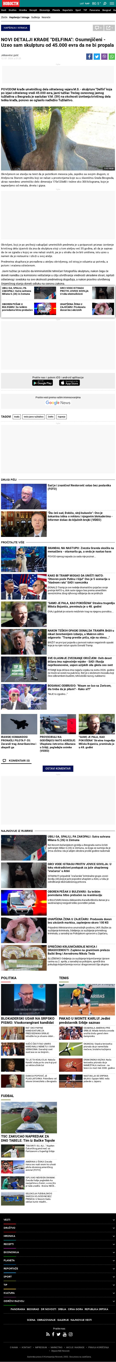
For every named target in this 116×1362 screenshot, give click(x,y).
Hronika (23, 10)
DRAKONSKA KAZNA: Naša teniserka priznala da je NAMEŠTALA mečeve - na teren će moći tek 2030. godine (99, 1063)
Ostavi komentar (58, 768)
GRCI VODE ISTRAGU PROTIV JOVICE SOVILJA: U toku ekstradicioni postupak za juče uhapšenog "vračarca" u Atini (79, 867)
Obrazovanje (46, 1320)
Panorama (95, 10)
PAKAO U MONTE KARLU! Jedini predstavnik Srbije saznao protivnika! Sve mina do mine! (84, 1022)
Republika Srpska (96, 1309)
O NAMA (14, 1347)
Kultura (59, 1293)
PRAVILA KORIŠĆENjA (98, 1347)
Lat (82, 3)
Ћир (87, 3)
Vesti (3, 10)
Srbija (62, 1309)
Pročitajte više (12, 542)
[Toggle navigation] (112, 3)
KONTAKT (26, 1347)
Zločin (4, 17)
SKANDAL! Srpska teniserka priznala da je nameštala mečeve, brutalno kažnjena (98, 1046)
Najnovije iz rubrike (17, 831)
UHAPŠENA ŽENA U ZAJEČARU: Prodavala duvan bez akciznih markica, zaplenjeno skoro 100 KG (75, 310)
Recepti (33, 10)
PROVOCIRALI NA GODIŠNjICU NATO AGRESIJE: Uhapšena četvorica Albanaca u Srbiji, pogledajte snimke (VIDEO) (58, 743)
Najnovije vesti (81, 1320)
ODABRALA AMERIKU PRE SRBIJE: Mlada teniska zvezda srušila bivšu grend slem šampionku (99, 1032)
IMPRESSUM (41, 1347)
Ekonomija (45, 10)
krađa (16, 417)
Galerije (63, 1320)
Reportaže (68, 10)
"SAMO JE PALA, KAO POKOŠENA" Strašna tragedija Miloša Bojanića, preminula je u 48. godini (81, 604)
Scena (31, 1320)
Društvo (12, 10)
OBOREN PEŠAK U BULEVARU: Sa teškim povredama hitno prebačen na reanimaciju (17, 308)
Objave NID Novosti (60, 1351)
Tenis (64, 978)
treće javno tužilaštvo (34, 417)
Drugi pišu (9, 480)
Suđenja (35, 17)
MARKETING (56, 1347)
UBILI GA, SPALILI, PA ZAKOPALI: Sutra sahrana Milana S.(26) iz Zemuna (16, 291)
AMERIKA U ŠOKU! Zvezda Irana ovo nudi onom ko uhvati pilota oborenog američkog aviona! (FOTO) (41, 1165)
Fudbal (7, 1096)
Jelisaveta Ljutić (9, 55)
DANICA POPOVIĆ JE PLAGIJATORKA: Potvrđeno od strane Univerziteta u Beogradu (41, 1079)
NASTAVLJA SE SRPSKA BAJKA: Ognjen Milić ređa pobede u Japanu (97, 1079)
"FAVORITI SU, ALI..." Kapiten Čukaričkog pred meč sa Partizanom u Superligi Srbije (40, 1148)
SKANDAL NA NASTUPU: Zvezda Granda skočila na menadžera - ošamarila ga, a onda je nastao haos (81, 549)
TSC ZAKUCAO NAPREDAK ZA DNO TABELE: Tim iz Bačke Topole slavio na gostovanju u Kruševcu (28, 1140)
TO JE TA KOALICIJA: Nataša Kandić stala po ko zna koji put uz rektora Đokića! (41, 1062)
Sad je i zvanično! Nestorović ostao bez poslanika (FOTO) (79, 487)
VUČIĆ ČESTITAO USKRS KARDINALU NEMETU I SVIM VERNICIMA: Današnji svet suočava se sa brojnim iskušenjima (40, 1048)
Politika (8, 978)
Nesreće (46, 17)
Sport (78, 10)
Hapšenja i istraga (19, 17)
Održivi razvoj (59, 1301)
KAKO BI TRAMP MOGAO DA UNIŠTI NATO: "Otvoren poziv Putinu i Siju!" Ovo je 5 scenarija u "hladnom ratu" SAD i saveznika (79, 579)
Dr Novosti (48, 1309)
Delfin (50, 417)
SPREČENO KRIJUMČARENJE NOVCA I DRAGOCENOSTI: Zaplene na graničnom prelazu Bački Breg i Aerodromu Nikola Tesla (79, 950)
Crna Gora (75, 1309)
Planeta (56, 10)
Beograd (106, 10)
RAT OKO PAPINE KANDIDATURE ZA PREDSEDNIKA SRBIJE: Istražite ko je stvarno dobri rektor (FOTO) (39, 1032)
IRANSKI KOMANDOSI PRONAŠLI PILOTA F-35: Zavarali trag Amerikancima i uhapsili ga (18, 742)
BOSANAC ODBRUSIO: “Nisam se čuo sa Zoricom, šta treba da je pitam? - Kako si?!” (79, 687)
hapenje (61, 417)
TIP (85, 10)
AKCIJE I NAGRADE (75, 1347)
